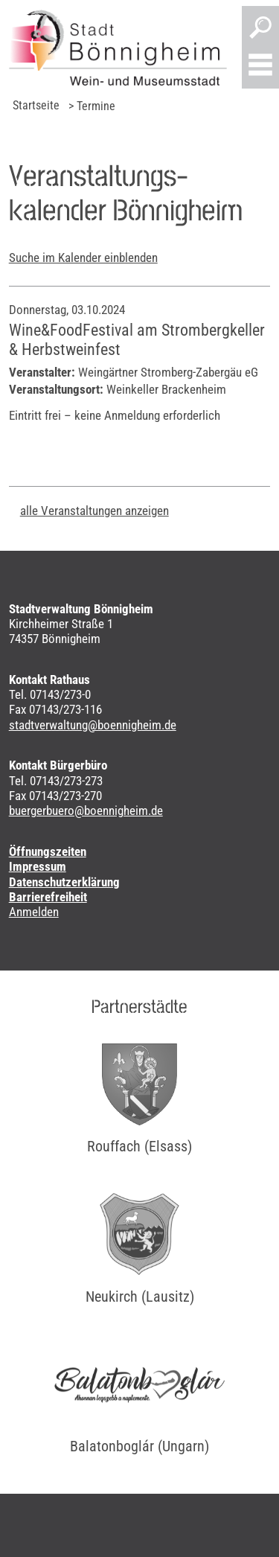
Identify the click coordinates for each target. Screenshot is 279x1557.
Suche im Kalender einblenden (83, 257)
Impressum (37, 866)
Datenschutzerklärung (64, 882)
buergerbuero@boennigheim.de (86, 810)
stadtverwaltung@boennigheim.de (92, 724)
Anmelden (34, 911)
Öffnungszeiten (47, 851)
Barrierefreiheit (48, 896)
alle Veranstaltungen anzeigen (94, 510)
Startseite (36, 105)
